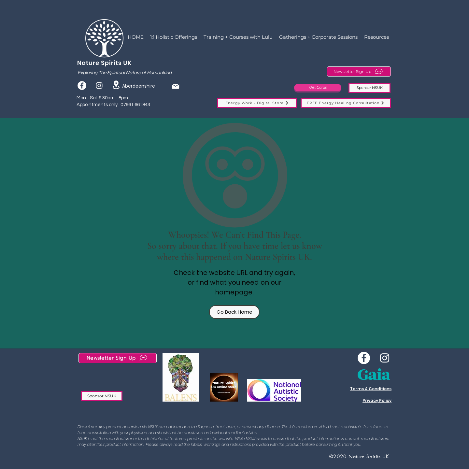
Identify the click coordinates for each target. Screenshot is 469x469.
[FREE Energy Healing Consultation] (346, 103)
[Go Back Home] (234, 312)
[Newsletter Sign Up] (359, 71)
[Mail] (175, 86)
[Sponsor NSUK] (369, 88)
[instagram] (99, 85)
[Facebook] (82, 85)
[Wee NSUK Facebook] (364, 358)
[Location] (116, 85)
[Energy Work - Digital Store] (257, 103)
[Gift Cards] (317, 87)
